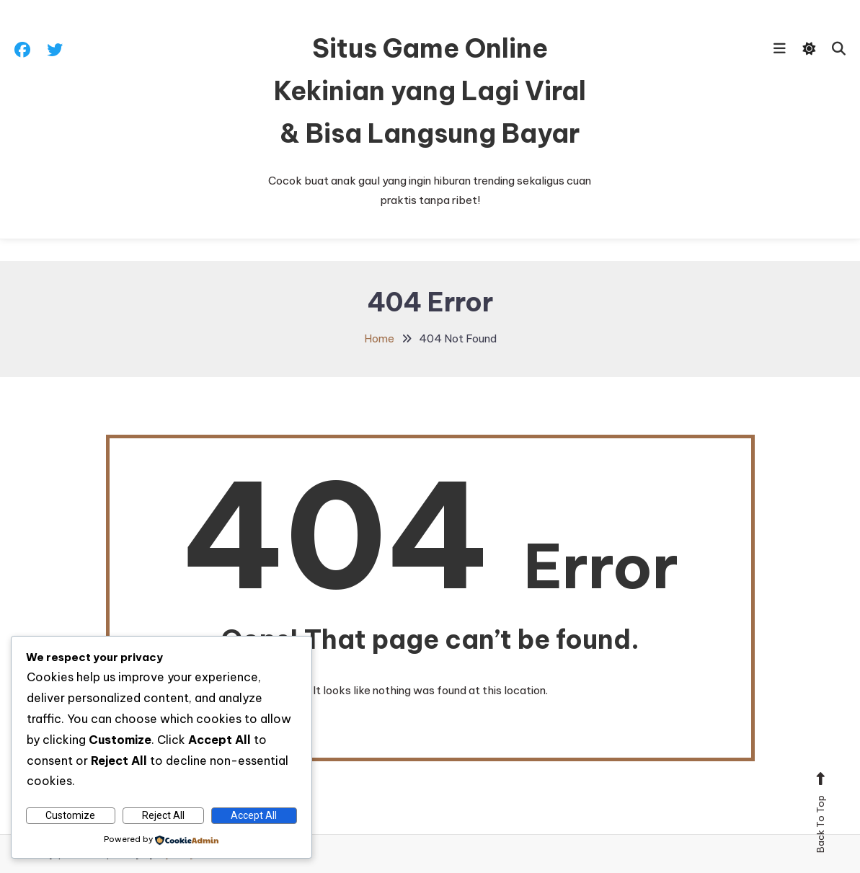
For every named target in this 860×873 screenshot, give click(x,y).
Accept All (254, 815)
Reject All (163, 815)
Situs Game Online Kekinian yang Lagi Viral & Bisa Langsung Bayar (430, 91)
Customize (70, 815)
